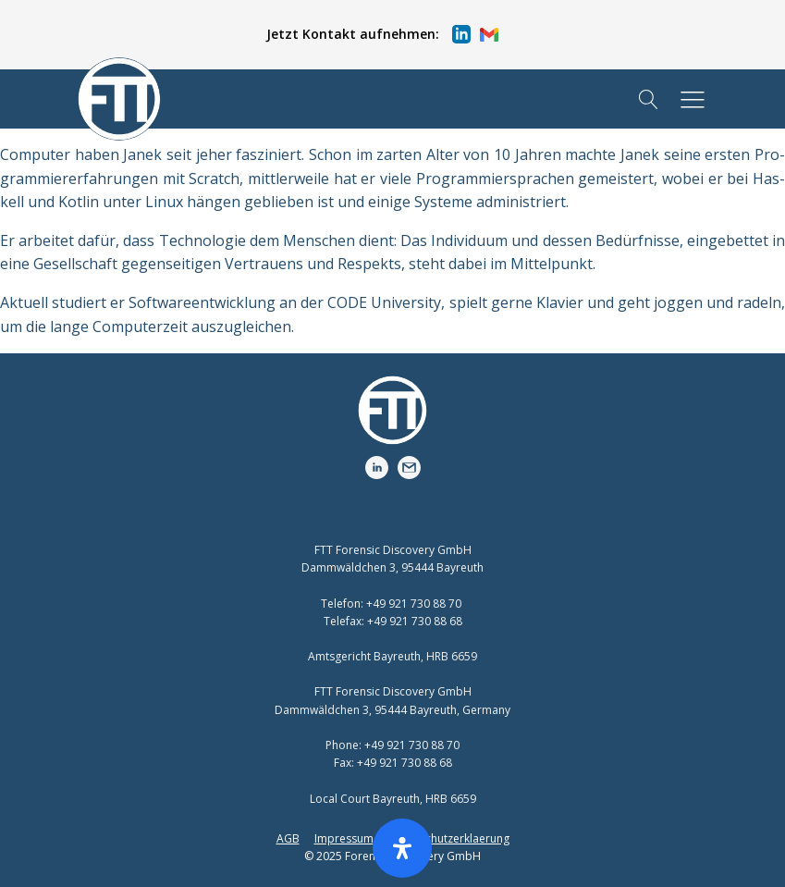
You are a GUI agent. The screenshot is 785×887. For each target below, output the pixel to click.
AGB (288, 838)
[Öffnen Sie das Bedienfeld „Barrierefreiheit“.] (402, 848)
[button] (382, 34)
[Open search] (648, 99)
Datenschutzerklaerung (448, 838)
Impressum (344, 838)
